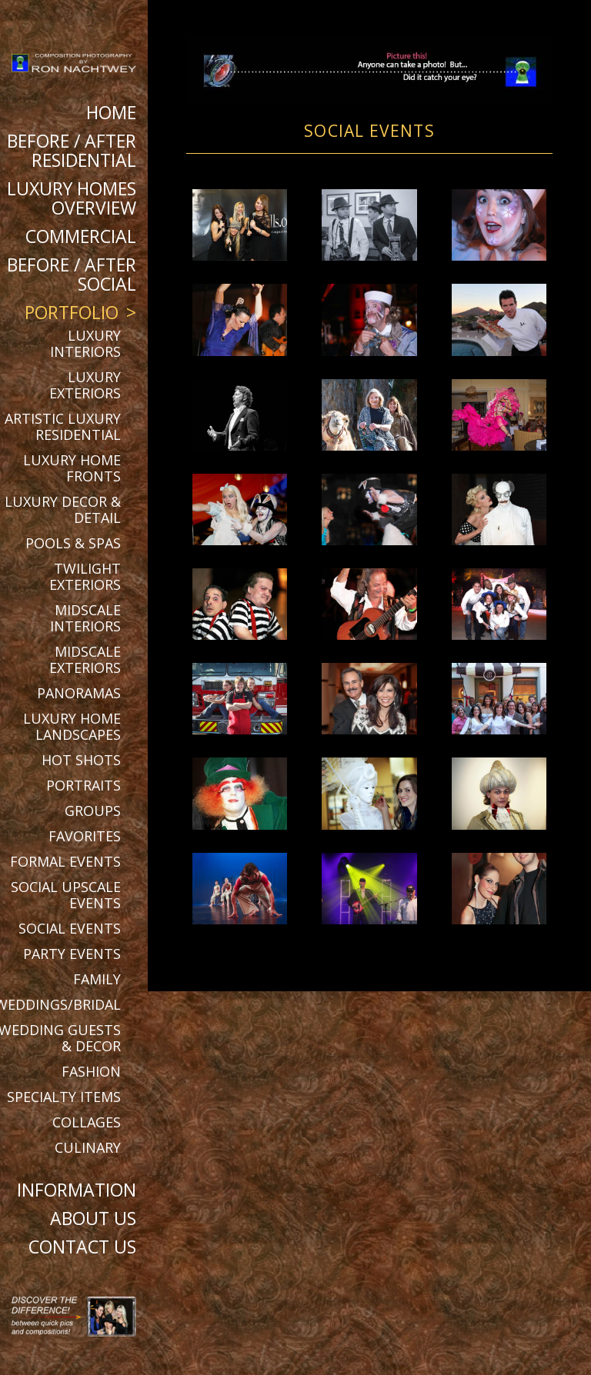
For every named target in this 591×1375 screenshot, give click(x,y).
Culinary (88, 1147)
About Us (93, 1218)
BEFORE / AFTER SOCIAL (71, 274)
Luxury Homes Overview (71, 198)
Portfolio (72, 312)
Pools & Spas (73, 543)
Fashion (91, 1071)
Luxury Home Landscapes (72, 726)
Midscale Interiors (85, 618)
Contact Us (82, 1246)
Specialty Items (64, 1096)
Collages (86, 1122)
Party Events (72, 953)
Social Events (69, 928)
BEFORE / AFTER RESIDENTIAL (71, 150)
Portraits (83, 785)
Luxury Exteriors (85, 385)
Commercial (80, 236)
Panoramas (79, 693)
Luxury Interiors (85, 343)
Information (76, 1189)
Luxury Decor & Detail (63, 509)
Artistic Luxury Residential (63, 426)
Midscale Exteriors (85, 659)
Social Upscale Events (66, 894)
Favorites (84, 836)
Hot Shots (81, 760)
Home (111, 112)
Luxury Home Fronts (72, 468)
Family (97, 979)
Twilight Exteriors (85, 576)
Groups (93, 810)
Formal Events (65, 861)
